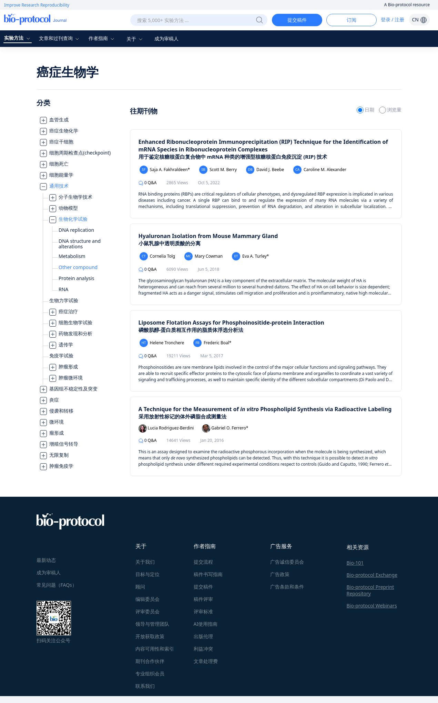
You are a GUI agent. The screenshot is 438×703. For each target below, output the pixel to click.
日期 (366, 109)
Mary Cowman (203, 256)
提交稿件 (297, 20)
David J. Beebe (265, 170)
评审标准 (203, 610)
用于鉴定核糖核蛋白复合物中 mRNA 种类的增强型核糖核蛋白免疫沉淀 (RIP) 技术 (233, 156)
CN (419, 19)
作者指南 (102, 38)
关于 (135, 39)
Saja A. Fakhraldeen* (165, 170)
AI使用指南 (206, 623)
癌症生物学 (68, 71)
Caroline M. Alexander (319, 170)
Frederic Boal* (212, 343)
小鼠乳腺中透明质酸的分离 (170, 243)
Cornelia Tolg (157, 256)
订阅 (351, 20)
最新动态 (46, 559)
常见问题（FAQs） (57, 584)
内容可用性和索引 (154, 647)
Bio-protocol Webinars (372, 604)
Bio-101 (355, 561)
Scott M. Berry (218, 170)
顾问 (140, 585)
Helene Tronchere (162, 343)
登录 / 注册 (393, 19)
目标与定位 (147, 573)
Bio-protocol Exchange (372, 574)
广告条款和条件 (287, 585)
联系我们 (145, 685)
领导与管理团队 (152, 623)
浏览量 (390, 109)
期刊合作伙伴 (149, 660)
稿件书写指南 (208, 573)
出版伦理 (203, 635)
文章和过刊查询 (60, 38)
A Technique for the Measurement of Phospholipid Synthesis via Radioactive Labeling (265, 409)
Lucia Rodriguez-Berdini (166, 428)
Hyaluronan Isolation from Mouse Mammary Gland (208, 236)
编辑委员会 (147, 598)
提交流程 (203, 560)
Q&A (148, 183)
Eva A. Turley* (250, 256)
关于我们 (145, 560)
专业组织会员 (149, 672)
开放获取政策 (149, 635)
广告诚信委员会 (287, 560)
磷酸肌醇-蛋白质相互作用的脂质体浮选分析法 (191, 329)
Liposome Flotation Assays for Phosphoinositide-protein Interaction (231, 322)
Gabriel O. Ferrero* (225, 428)
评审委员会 (147, 610)
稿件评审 (203, 598)
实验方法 (18, 37)
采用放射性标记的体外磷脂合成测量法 (182, 416)
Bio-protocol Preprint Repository (370, 589)
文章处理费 (206, 660)
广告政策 (279, 573)
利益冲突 (203, 647)
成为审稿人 (166, 38)
